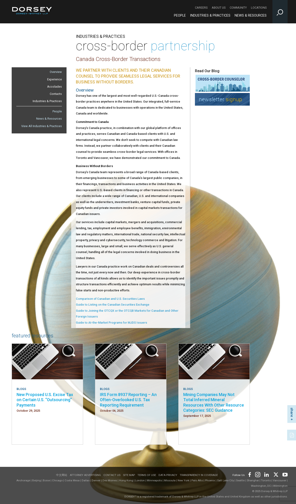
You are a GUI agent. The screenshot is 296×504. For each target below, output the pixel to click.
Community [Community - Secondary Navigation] (238, 7)
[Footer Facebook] (249, 474)
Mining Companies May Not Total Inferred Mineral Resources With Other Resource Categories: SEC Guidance (213, 402)
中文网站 (61, 475)
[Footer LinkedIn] (267, 474)
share (292, 412)
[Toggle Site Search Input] (280, 11)
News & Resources (49, 118)
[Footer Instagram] (257, 474)
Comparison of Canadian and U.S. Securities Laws (110, 298)
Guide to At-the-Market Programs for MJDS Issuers (111, 322)
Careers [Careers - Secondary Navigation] (201, 7)
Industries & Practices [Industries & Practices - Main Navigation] (210, 16)
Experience (54, 79)
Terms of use (146, 475)
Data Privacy (168, 475)
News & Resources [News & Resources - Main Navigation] (251, 16)
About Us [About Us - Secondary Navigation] (219, 7)
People (57, 111)
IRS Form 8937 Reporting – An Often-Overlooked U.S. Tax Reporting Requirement (128, 399)
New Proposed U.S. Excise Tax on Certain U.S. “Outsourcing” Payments (45, 399)
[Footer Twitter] (276, 474)
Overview (56, 72)
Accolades (54, 86)
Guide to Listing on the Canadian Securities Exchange (112, 304)
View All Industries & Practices (41, 126)
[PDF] (292, 434)
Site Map (129, 475)
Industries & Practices (47, 101)
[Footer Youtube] (284, 474)
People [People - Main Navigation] (180, 16)
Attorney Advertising (85, 475)
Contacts (56, 94)
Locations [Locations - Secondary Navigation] (259, 7)
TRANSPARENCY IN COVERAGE (199, 475)
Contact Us (111, 475)
